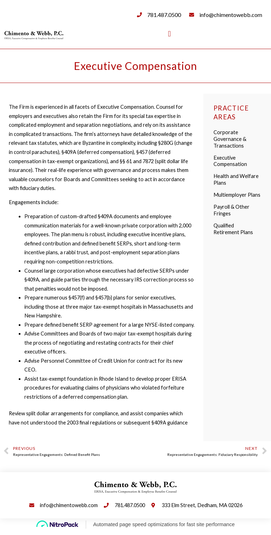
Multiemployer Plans (236, 195)
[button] (169, 34)
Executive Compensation (230, 161)
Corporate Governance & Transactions (229, 139)
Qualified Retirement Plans (233, 228)
